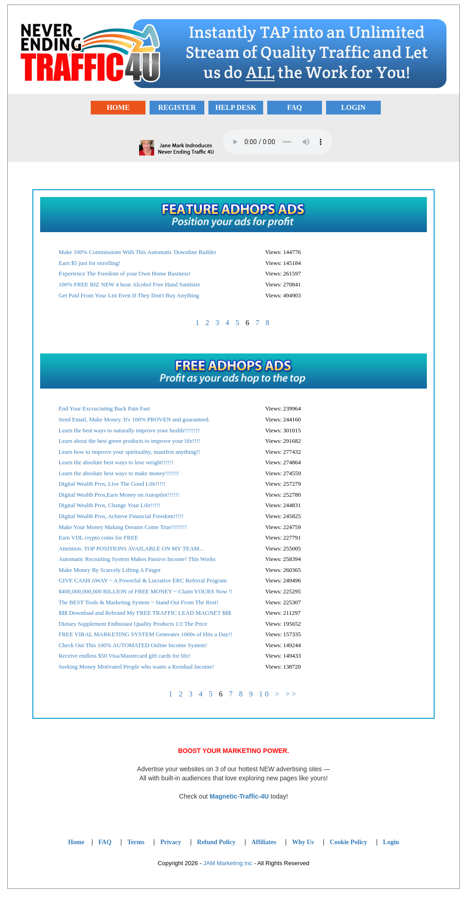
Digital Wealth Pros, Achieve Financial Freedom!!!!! (120, 516)
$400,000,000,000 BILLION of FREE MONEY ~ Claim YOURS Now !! (145, 591)
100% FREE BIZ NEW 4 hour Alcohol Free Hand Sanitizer (129, 284)
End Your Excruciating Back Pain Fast (104, 408)
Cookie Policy (348, 842)
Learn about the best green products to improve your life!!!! (129, 440)
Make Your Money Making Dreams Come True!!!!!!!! (122, 527)
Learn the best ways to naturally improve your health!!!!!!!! (129, 430)
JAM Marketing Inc (228, 863)
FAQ (294, 107)
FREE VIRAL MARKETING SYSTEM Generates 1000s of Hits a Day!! (145, 634)
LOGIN (353, 107)
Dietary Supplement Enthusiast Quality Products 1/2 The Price (132, 623)
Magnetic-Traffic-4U (239, 796)
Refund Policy (216, 842)
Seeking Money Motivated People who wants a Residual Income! (136, 666)
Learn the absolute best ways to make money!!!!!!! (118, 473)
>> (291, 694)
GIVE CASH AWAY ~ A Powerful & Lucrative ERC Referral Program (142, 580)
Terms (136, 842)
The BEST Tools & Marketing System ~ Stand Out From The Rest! (138, 602)
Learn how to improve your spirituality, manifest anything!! (129, 451)
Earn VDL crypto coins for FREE (98, 537)
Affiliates (263, 842)
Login (391, 842)
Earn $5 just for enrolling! (89, 263)
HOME (118, 107)
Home (76, 842)
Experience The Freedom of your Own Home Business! (124, 273)
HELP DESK (235, 107)
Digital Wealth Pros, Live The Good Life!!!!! (111, 483)
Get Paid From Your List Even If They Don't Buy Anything (128, 295)
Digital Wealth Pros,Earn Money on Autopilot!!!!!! (118, 494)
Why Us (303, 842)
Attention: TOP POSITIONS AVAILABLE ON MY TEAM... (130, 548)
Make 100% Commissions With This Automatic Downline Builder (137, 252)
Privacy (170, 842)
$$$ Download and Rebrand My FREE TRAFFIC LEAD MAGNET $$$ (144, 612)
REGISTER (177, 107)
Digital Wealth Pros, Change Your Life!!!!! (109, 505)
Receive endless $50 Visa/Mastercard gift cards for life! (124, 655)
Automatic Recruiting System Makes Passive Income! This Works (136, 558)
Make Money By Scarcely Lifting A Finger (109, 569)
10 (265, 694)
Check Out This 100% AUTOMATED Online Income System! (132, 645)
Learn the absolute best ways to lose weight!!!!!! (115, 462)
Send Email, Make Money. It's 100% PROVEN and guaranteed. (134, 419)
